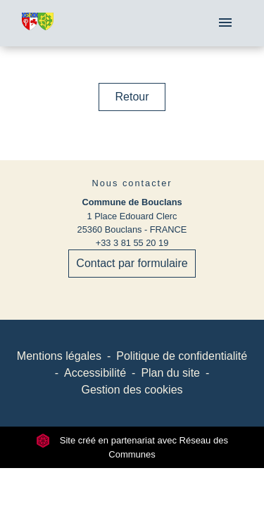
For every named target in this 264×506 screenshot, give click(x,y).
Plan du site (170, 373)
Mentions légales (59, 356)
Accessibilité (95, 373)
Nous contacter (132, 183)
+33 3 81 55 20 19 (132, 243)
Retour (132, 97)
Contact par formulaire (131, 263)
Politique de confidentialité (181, 356)
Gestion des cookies (131, 390)
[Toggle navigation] (225, 23)
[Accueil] (38, 24)
